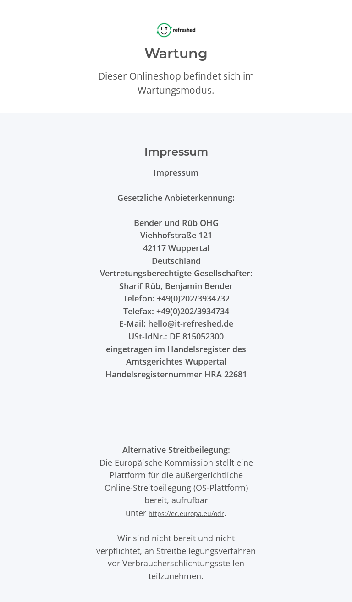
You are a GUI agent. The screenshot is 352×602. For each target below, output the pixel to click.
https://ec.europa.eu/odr (186, 513)
